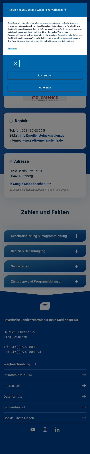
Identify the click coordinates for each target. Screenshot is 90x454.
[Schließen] (16, 63)
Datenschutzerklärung (67, 38)
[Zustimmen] (45, 75)
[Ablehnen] (45, 87)
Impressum (12, 48)
